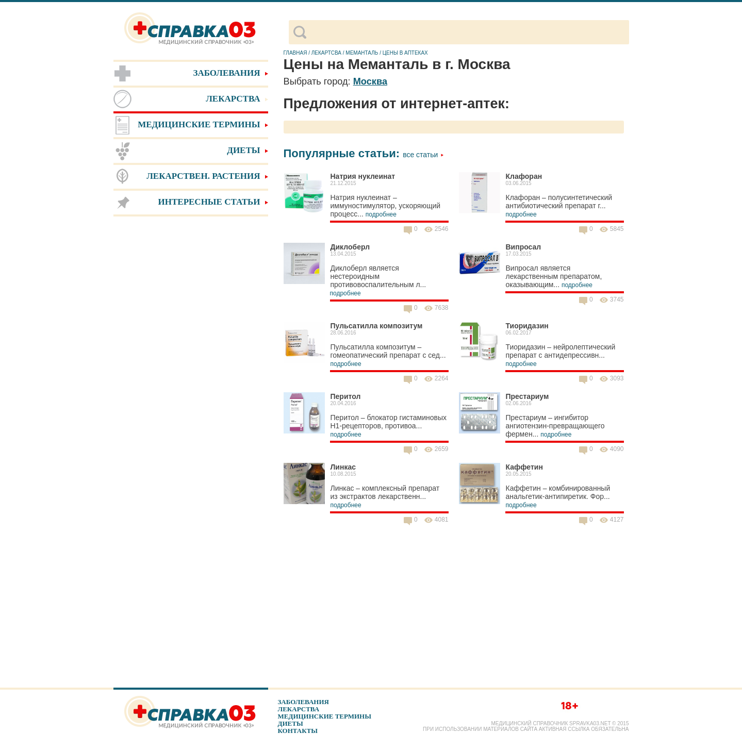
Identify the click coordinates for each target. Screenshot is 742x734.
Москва (370, 81)
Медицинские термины (324, 716)
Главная (295, 53)
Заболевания (303, 702)
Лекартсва (326, 53)
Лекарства (299, 709)
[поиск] (467, 32)
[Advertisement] (190, 381)
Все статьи (423, 155)
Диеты (290, 723)
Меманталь (361, 53)
